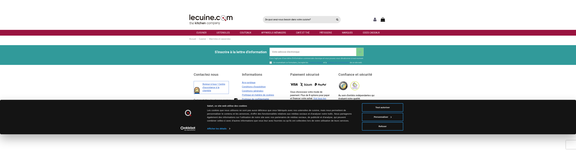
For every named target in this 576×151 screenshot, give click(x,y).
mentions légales (316, 62)
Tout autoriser (382, 78)
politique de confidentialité (338, 62)
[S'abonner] (359, 52)
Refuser (383, 97)
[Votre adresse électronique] (313, 52)
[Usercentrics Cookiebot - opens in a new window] (188, 100)
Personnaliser (383, 88)
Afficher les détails (217, 100)
